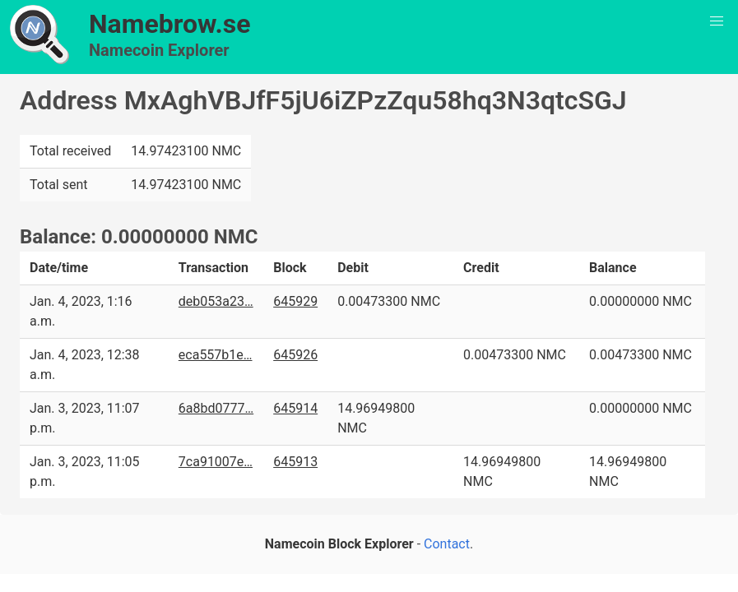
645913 (295, 461)
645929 (295, 301)
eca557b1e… (216, 355)
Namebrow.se (170, 23)
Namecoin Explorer (159, 50)
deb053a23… (216, 301)
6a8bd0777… (216, 408)
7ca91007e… (216, 461)
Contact (447, 544)
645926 (295, 355)
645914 (295, 408)
